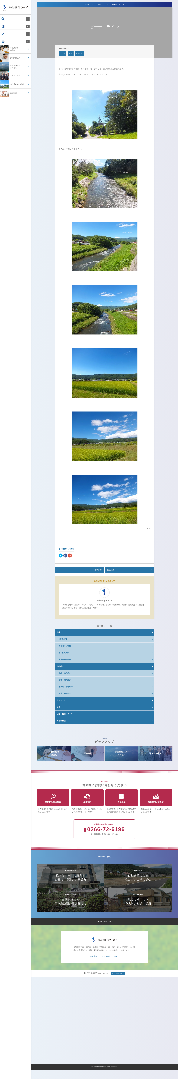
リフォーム (61, 700)
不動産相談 (61, 721)
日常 (70, 54)
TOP (87, 5)
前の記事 (98, 570)
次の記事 (110, 570)
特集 (58, 632)
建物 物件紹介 (65, 680)
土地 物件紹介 (65, 673)
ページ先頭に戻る (104, 931)
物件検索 (7, 19)
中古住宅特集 (64, 653)
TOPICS (79, 54)
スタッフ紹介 (105, 966)
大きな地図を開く (118, 983)
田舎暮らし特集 (65, 646)
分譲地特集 (63, 639)
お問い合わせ (9, 45)
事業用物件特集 (65, 659)
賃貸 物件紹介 (65, 693)
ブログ (6, 36)
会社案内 (7, 28)
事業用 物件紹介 (66, 687)
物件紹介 (60, 666)
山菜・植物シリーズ (64, 714)
